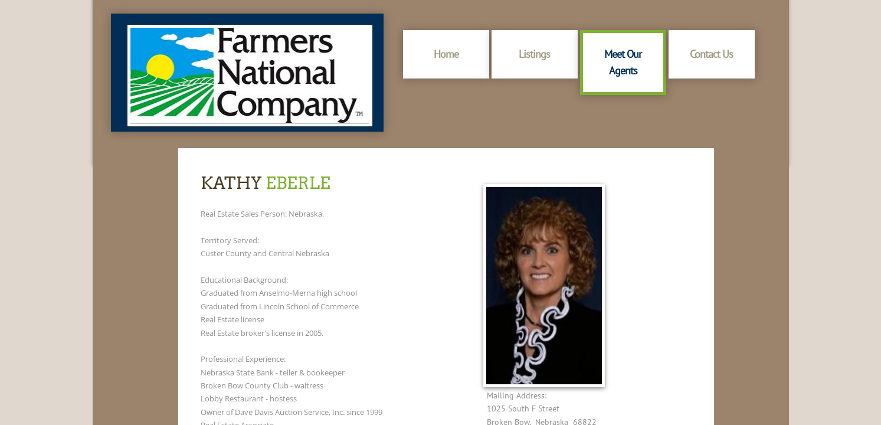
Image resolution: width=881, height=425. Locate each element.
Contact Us (711, 54)
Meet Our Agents (622, 62)
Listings (534, 54)
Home (446, 54)
